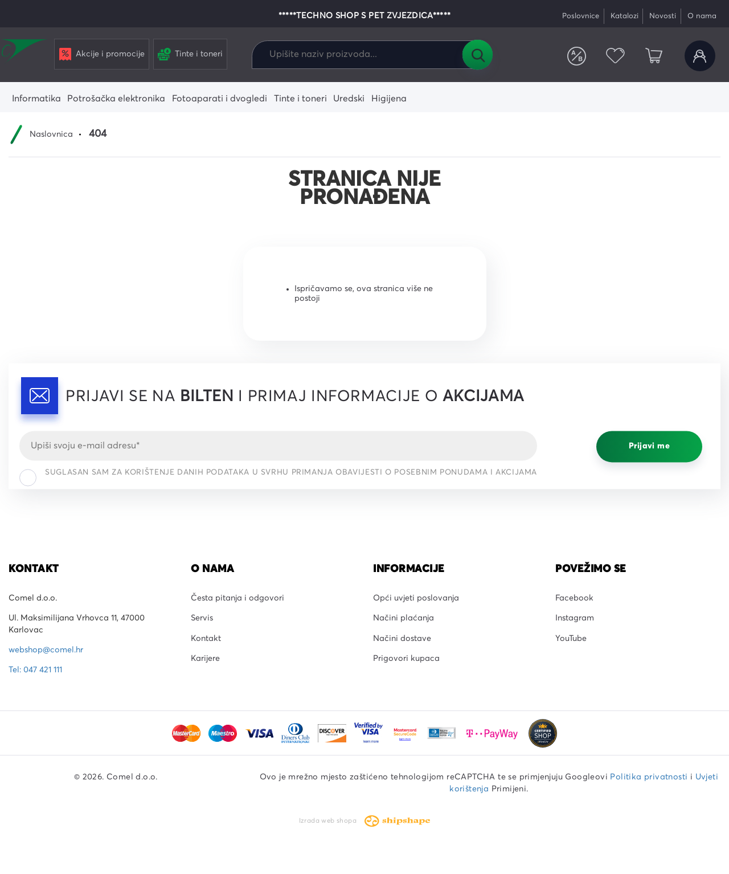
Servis (202, 618)
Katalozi (624, 16)
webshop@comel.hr (46, 650)
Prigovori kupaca (406, 659)
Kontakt (206, 639)
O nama (701, 16)
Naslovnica (51, 134)
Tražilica (477, 54)
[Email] (278, 445)
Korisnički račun (700, 55)
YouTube (571, 639)
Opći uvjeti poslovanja (416, 598)
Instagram (574, 618)
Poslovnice (580, 16)
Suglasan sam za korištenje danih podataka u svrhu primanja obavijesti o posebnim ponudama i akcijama (278, 474)
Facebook (574, 598)
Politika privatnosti (648, 777)
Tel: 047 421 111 (35, 670)
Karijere (205, 659)
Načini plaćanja (403, 618)
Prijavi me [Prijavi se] (649, 447)
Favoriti (615, 55)
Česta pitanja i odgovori (237, 598)
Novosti (662, 16)
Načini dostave (402, 639)
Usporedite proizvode (577, 55)
